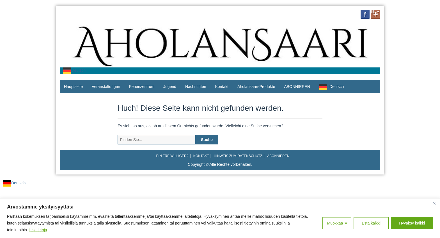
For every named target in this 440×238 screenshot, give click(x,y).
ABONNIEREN (297, 86)
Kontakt (221, 86)
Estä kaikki (371, 223)
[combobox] (74, 70)
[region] (220, 218)
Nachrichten (195, 86)
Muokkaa (335, 223)
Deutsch (74, 70)
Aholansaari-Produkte (256, 86)
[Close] (434, 203)
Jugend (169, 86)
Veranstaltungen (106, 86)
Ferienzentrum (141, 86)
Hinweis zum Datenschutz (238, 156)
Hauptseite (73, 86)
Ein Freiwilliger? (172, 156)
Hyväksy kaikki (412, 223)
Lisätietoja (38, 230)
